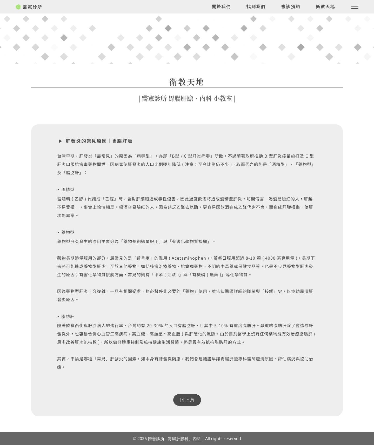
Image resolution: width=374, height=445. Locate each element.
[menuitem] (221, 7)
